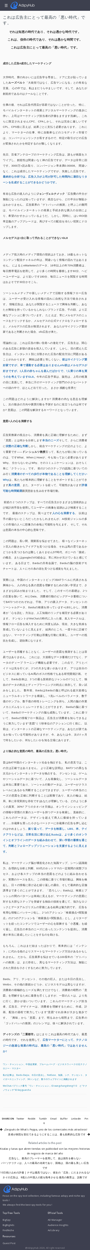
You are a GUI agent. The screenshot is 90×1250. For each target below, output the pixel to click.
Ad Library (53, 1230)
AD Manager (55, 1219)
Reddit (31, 1118)
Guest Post (9, 1243)
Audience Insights (58, 1225)
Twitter (20, 1118)
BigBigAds (8, 1225)
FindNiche (8, 1230)
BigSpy (7, 1219)
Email (53, 1118)
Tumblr (43, 1118)
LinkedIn (76, 1118)
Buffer (64, 1118)
